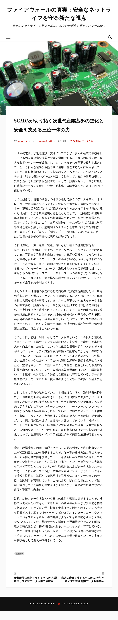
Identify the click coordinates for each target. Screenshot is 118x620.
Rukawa (23, 150)
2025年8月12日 (46, 150)
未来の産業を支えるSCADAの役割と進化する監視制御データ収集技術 (82, 588)
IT (73, 150)
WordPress (50, 613)
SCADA (79, 150)
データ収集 (89, 150)
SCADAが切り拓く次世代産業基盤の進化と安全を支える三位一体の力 (58, 128)
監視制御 (20, 563)
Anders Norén (80, 613)
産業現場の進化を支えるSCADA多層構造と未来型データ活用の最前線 (35, 588)
